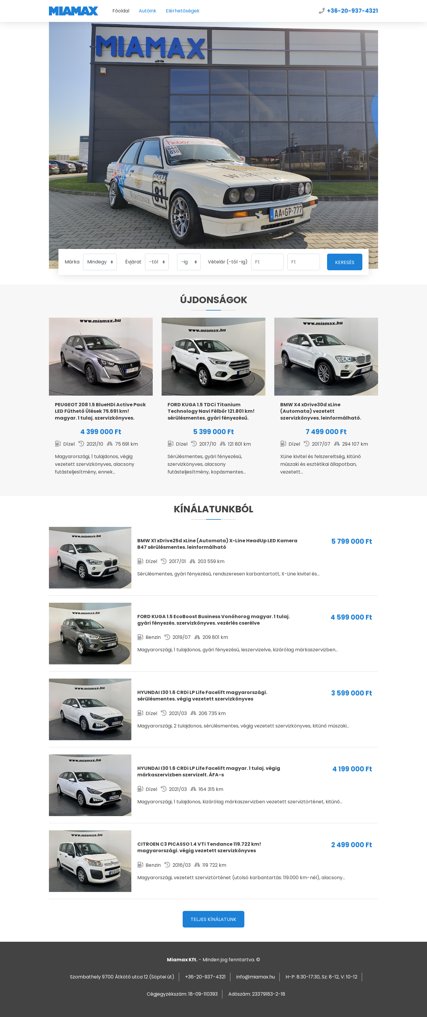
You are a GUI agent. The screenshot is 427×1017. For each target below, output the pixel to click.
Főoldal (120, 10)
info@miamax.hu (255, 976)
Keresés (344, 262)
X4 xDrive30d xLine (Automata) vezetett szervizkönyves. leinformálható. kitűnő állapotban (326, 403)
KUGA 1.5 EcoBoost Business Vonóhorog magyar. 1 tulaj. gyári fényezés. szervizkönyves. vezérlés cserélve (213, 633)
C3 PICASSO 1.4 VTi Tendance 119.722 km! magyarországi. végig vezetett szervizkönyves (213, 861)
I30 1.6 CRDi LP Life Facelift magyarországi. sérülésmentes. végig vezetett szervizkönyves (213, 709)
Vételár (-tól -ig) (228, 261)
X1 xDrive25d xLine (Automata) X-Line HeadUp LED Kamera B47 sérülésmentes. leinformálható (213, 558)
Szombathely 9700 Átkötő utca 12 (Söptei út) (122, 976)
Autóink (147, 10)
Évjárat (133, 261)
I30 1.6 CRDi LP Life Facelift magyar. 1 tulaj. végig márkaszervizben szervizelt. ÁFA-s (213, 785)
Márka (72, 261)
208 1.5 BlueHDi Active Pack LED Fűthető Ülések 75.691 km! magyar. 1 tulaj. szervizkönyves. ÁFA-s (101, 403)
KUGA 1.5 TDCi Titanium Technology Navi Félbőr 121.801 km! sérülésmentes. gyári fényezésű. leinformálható (213, 403)
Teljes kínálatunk (213, 919)
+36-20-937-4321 (352, 11)
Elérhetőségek (183, 10)
